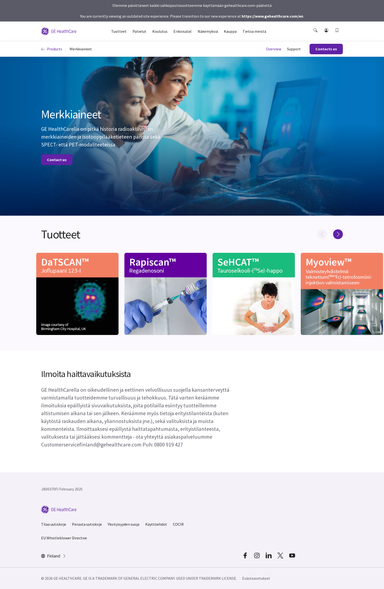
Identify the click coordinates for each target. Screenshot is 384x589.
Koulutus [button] (160, 31)
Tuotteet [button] (119, 31)
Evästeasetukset (256, 578)
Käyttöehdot (156, 524)
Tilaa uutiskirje (53, 524)
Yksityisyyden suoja (123, 524)
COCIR (178, 524)
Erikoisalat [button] (182, 31)
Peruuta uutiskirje (87, 524)
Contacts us (326, 48)
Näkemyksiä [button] (208, 31)
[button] (316, 34)
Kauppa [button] (230, 31)
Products (51, 48)
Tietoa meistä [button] (254, 31)
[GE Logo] (58, 30)
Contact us (57, 159)
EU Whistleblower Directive (64, 537)
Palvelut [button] (139, 31)
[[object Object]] (77, 294)
